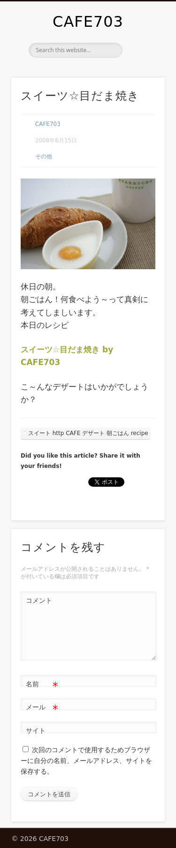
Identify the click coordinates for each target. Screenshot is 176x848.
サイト (36, 730)
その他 (43, 156)
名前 (42, 684)
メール (42, 707)
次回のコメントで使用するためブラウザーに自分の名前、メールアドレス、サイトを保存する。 (86, 760)
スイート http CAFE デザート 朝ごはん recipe (88, 433)
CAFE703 (88, 22)
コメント (39, 600)
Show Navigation (142, 84)
